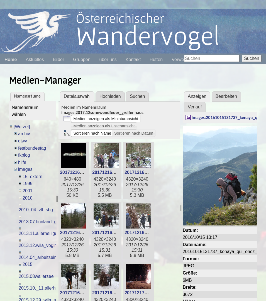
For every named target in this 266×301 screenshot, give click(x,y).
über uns (108, 59)
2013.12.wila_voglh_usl (42, 245)
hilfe (22, 162)
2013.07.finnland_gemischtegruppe (53, 221)
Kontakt (133, 59)
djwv (22, 141)
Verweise (181, 59)
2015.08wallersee (36, 276)
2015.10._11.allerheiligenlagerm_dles (56, 288)
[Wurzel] (22, 126)
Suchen (251, 58)
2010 (28, 198)
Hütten (156, 59)
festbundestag (32, 148)
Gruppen (81, 59)
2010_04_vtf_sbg (36, 209)
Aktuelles (35, 59)
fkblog (24, 155)
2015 (28, 264)
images (25, 169)
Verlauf (195, 107)
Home (10, 59)
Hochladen (110, 96)
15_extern (32, 176)
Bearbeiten (226, 96)
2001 (28, 190)
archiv (24, 133)
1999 (28, 183)
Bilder (58, 59)
